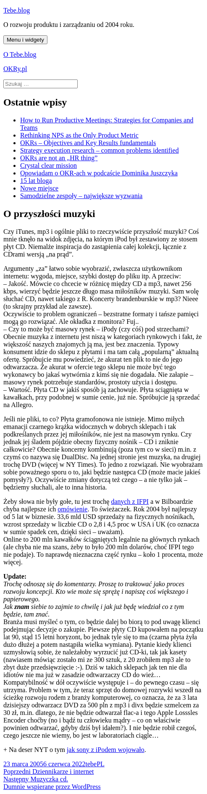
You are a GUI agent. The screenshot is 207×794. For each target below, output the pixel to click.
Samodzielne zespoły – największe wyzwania (81, 195)
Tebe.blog (16, 10)
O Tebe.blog (20, 54)
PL (101, 764)
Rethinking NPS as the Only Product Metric (79, 135)
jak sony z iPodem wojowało (105, 749)
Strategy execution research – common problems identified (99, 150)
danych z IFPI (130, 501)
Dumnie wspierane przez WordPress (52, 786)
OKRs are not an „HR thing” (58, 157)
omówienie (72, 509)
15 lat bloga (36, 180)
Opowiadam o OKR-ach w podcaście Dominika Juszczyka (99, 173)
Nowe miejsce (39, 188)
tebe (91, 764)
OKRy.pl (15, 68)
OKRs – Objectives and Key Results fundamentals (88, 142)
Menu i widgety (25, 40)
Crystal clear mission (48, 165)
